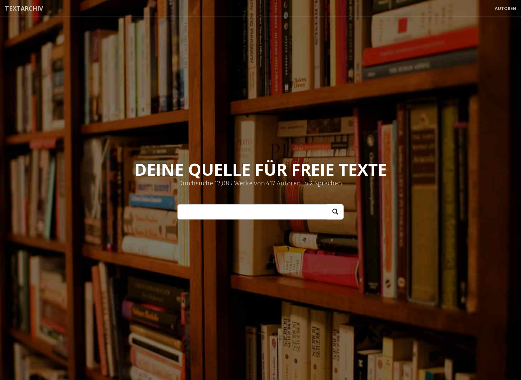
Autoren (505, 8)
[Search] (335, 212)
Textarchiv (24, 8)
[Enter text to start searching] (252, 212)
